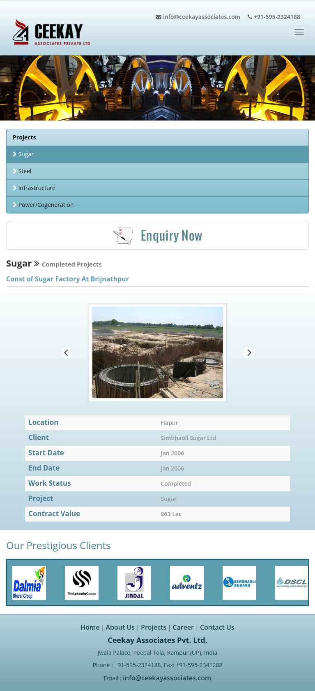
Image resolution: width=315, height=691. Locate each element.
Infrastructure (34, 188)
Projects (153, 627)
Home (89, 627)
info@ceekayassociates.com (167, 677)
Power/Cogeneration (43, 205)
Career (183, 627)
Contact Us (217, 627)
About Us (120, 627)
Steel (22, 171)
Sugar (23, 154)
